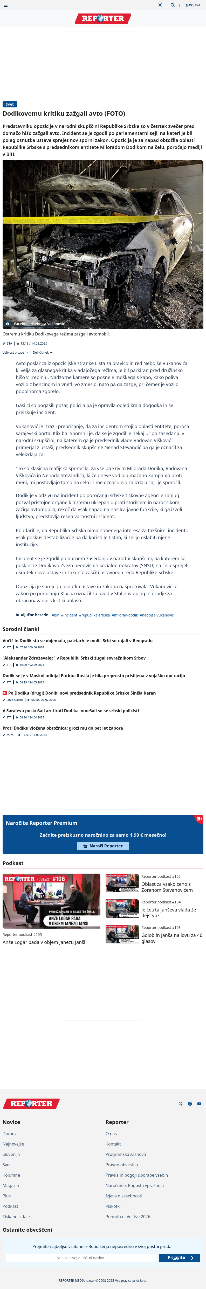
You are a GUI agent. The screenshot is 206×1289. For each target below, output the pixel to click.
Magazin (11, 1185)
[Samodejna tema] (160, 5)
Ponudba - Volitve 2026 (128, 1216)
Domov (10, 1133)
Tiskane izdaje (16, 1216)
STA (9, 343)
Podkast (10, 1206)
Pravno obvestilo (122, 1165)
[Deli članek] (43, 352)
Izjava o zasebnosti (124, 1196)
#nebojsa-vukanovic (157, 615)
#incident (69, 615)
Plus (7, 1196)
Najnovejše (13, 1144)
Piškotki (113, 1206)
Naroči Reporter (103, 846)
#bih (55, 615)
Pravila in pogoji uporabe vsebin (137, 1175)
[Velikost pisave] (16, 352)
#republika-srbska (94, 615)
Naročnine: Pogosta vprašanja (135, 1185)
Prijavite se (181, 1257)
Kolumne (11, 1175)
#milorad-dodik (125, 615)
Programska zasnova (126, 1154)
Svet (10, 104)
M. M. (10, 735)
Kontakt (113, 1144)
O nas (111, 1133)
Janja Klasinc (15, 700)
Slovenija (11, 1154)
